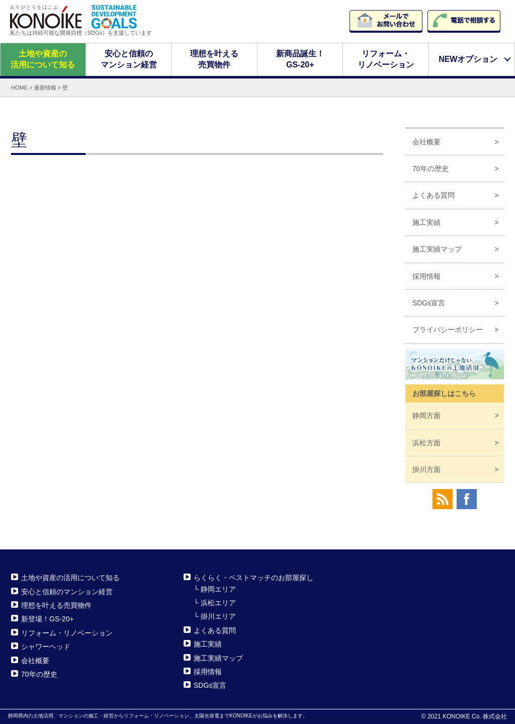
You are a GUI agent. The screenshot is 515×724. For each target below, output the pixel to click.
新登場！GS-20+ (47, 619)
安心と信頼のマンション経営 (128, 59)
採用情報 (426, 276)
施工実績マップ (437, 249)
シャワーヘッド (45, 646)
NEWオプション (468, 59)
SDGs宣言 (428, 303)
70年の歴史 (430, 169)
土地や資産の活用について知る (43, 59)
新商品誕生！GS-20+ (300, 59)
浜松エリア (218, 603)
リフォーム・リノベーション (386, 59)
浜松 (426, 442)
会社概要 (426, 141)
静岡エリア (218, 589)
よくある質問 (433, 195)
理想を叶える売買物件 (214, 59)
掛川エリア (218, 616)
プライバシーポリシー (447, 330)
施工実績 (426, 222)
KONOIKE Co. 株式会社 (475, 716)
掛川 (426, 469)
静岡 (426, 416)
